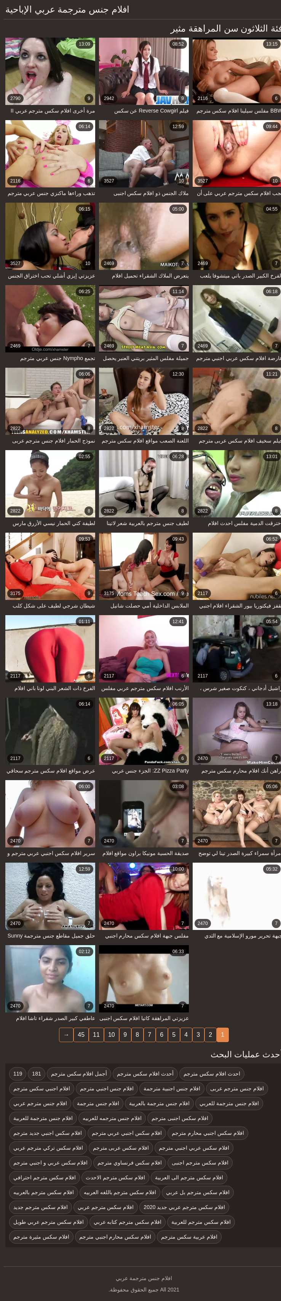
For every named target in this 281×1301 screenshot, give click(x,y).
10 (108, 1034)
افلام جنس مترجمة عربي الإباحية (64, 9)
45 (77, 1034)
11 (92, 1034)
